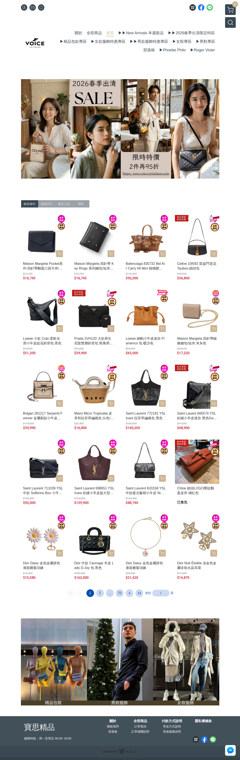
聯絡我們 (113, 726)
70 (120, 593)
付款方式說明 (172, 721)
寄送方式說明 (172, 726)
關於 (112, 721)
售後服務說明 (172, 731)
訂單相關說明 (140, 731)
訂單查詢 (140, 726)
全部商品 (140, 721)
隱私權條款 (203, 721)
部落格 (112, 731)
